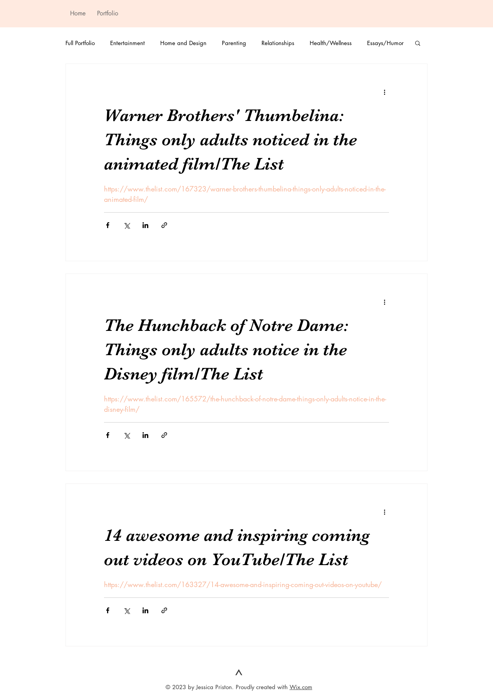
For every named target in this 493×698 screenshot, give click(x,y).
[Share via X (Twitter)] (126, 225)
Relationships (278, 43)
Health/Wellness (331, 43)
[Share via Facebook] (107, 225)
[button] (417, 44)
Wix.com (301, 687)
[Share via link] (164, 225)
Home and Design (183, 43)
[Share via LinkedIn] (145, 225)
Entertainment (127, 43)
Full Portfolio (80, 43)
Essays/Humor (385, 43)
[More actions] (384, 91)
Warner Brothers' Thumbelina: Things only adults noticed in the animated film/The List (230, 139)
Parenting (234, 43)
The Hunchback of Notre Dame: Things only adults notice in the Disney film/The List (226, 349)
